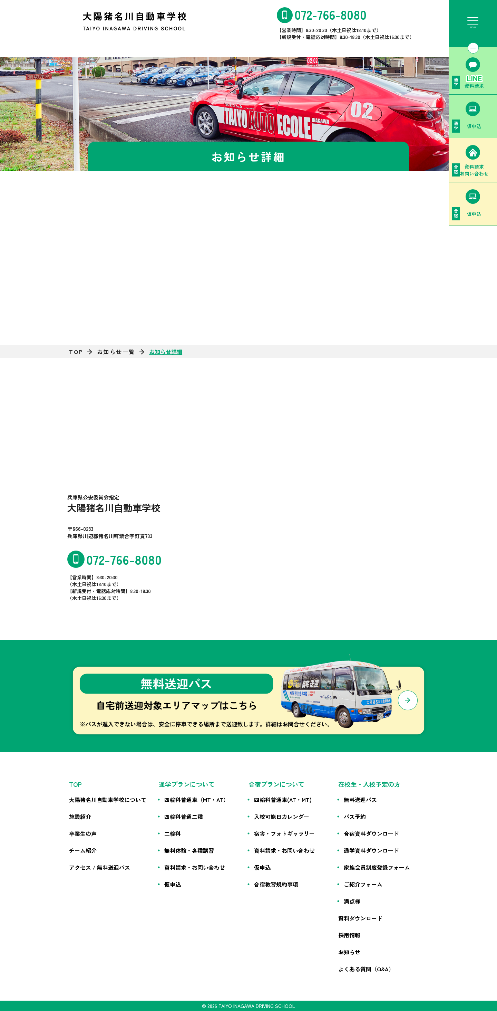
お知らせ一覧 (116, 351)
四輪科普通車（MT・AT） (196, 799)
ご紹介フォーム (363, 884)
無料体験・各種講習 (189, 850)
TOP (76, 351)
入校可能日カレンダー (281, 816)
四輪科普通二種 (183, 816)
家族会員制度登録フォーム (377, 867)
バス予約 (355, 816)
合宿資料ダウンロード (371, 833)
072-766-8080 (330, 14)
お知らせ (349, 952)
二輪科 (172, 833)
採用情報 (349, 935)
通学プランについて (187, 784)
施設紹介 (80, 816)
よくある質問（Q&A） (366, 969)
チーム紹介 (83, 850)
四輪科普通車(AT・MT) (283, 799)
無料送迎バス (360, 799)
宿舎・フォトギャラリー (284, 833)
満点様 (352, 901)
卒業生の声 (83, 833)
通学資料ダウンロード (371, 850)
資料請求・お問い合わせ (194, 867)
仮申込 (172, 884)
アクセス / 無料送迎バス (99, 867)
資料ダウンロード (360, 918)
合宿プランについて (276, 784)
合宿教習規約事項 (276, 884)
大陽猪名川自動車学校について (107, 799)
